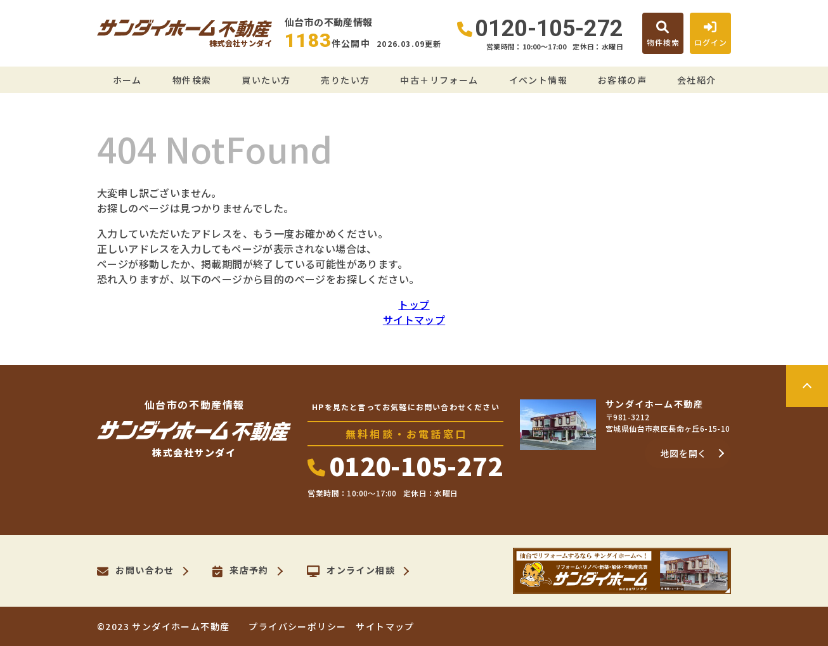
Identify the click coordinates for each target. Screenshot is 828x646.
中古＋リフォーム (439, 80)
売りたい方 (345, 80)
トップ (413, 304)
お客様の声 (622, 80)
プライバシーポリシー (297, 626)
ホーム (127, 80)
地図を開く (684, 453)
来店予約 (240, 571)
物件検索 (192, 80)
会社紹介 (696, 80)
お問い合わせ (135, 571)
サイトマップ (414, 319)
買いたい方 (266, 80)
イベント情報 (538, 80)
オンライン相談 (351, 571)
